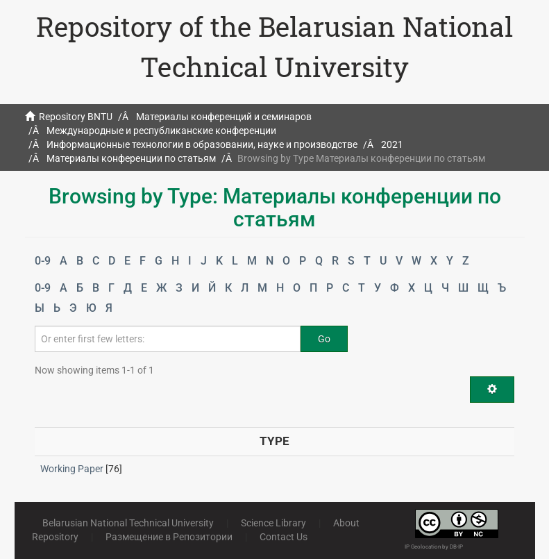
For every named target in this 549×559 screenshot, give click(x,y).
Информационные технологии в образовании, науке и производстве (202, 144)
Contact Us (283, 536)
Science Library (273, 522)
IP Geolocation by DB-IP (434, 547)
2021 (392, 144)
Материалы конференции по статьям (131, 158)
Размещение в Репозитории (169, 536)
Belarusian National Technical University (128, 522)
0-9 (43, 260)
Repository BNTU (75, 116)
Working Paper (71, 468)
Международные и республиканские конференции (161, 130)
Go (324, 338)
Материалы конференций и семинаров (224, 116)
